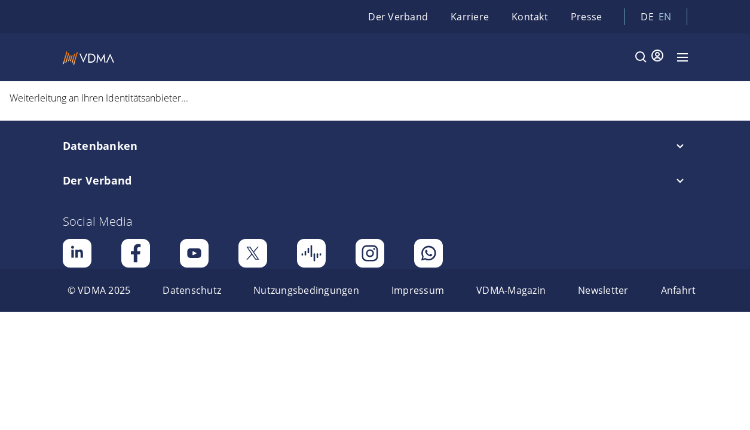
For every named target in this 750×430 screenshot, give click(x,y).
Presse (586, 16)
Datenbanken (100, 146)
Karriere (470, 16)
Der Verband (398, 16)
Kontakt (530, 16)
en (665, 16)
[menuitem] (99, 290)
